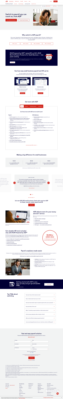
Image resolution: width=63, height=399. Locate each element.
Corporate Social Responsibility (51, 388)
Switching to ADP (27, 3)
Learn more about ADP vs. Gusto (31, 145)
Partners (30, 388)
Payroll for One (34, 3)
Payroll (20, 385)
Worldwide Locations (50, 385)
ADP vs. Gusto (14, 43)
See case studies (31, 197)
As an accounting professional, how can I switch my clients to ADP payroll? (39, 322)
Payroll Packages (21, 3)
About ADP (49, 383)
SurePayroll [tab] (40, 106)
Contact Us (7, 383)
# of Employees (17, 347)
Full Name (16, 340)
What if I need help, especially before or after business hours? (37, 310)
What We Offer (11, 1)
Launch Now (40, 93)
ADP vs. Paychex (25, 43)
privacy (31, 360)
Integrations (21, 395)
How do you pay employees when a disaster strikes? (35, 314)
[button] (57, 393)
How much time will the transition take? (33, 294)
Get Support (7, 386)
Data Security (49, 392)
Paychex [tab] (26, 106)
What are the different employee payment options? (35, 318)
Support (51, 1)
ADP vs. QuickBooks (37, 43)
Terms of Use (36, 355)
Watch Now (22, 93)
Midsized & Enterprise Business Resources (41, 388)
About (29, 1)
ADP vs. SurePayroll (48, 43)
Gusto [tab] (22, 106)
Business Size (31, 385)
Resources (25, 1)
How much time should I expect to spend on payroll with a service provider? (39, 302)
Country (33, 347)
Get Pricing (12, 62)
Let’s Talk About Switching (11, 20)
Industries (30, 386)
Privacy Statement (27, 355)
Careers (48, 386)
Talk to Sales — (10, 385)
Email (33, 340)
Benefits (20, 390)
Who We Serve (17, 1)
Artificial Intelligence (50, 395)
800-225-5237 (31, 337)
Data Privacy (49, 393)
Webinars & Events (40, 392)
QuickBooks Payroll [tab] (33, 106)
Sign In (55, 1)
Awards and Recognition (50, 389)
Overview (15, 3)
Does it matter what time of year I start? (33, 298)
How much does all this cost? (31, 306)
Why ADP (21, 1)
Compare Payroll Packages (24, 20)
